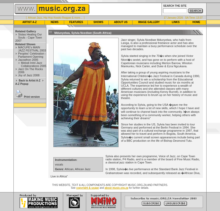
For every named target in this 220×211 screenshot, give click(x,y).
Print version (32, 96)
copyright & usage (87, 187)
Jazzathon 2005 (28, 59)
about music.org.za (116, 187)
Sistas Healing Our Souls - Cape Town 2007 (28, 37)
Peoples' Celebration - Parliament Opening (32, 55)
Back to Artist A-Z (29, 80)
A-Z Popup (21, 83)
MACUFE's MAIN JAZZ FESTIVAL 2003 (32, 49)
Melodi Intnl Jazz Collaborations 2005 (33, 64)
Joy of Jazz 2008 (29, 75)
